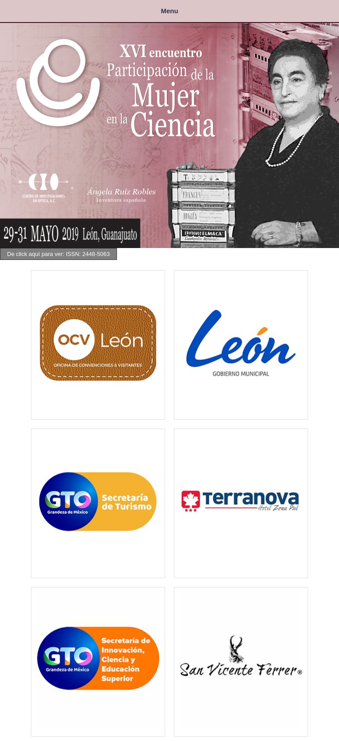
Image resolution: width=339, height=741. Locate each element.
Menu (169, 11)
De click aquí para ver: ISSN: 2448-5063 (58, 254)
